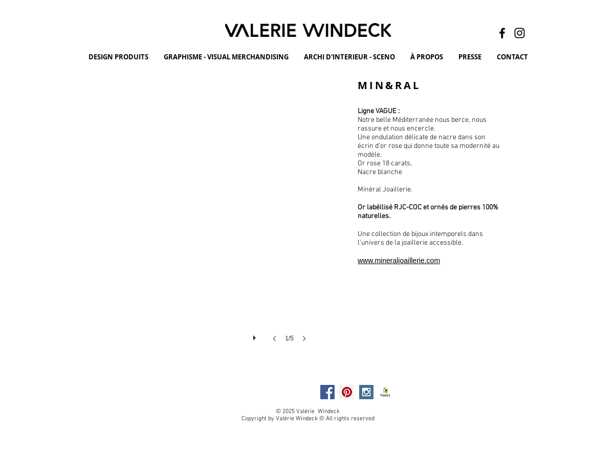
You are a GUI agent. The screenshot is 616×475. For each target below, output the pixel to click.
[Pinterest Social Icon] (347, 392)
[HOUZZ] (386, 392)
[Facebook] (502, 33)
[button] (188, 220)
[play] (256, 335)
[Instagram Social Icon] (366, 392)
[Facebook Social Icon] (327, 392)
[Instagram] (519, 33)
